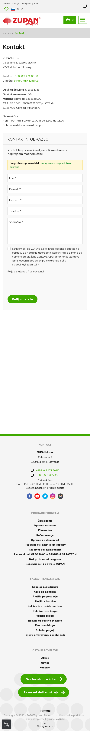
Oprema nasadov (45, 525)
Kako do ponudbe (45, 591)
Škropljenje (45, 520)
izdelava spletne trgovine (40, 718)
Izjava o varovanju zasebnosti (45, 634)
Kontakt (45, 667)
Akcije (45, 657)
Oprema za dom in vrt (45, 539)
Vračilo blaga (45, 615)
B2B (36, 3)
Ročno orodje (45, 535)
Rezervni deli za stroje (44, 692)
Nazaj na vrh (45, 725)
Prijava (27, 3)
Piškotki (45, 710)
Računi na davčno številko (45, 620)
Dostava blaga (45, 625)
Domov (7, 32)
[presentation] (36, 283)
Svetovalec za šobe (44, 679)
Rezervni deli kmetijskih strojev (45, 544)
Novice (45, 662)
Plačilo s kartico (45, 601)
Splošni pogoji (45, 630)
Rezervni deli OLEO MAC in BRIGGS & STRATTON (45, 554)
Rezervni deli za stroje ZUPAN (45, 563)
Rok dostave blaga (45, 610)
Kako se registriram (45, 586)
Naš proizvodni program (45, 559)
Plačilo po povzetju (45, 596)
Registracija (12, 3)
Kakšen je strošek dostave (45, 606)
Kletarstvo (45, 530)
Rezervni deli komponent (45, 549)
